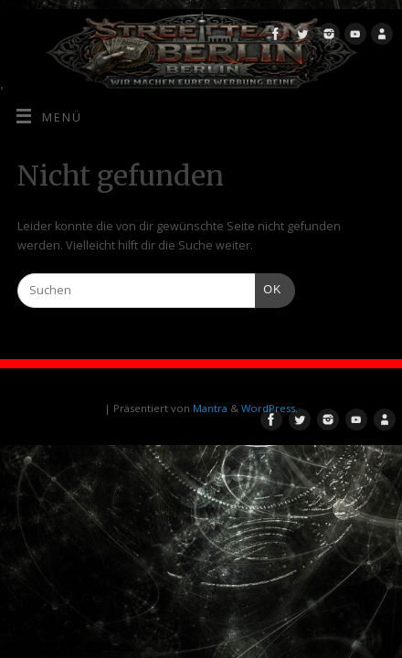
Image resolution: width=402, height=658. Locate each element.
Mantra (210, 408)
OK (268, 288)
